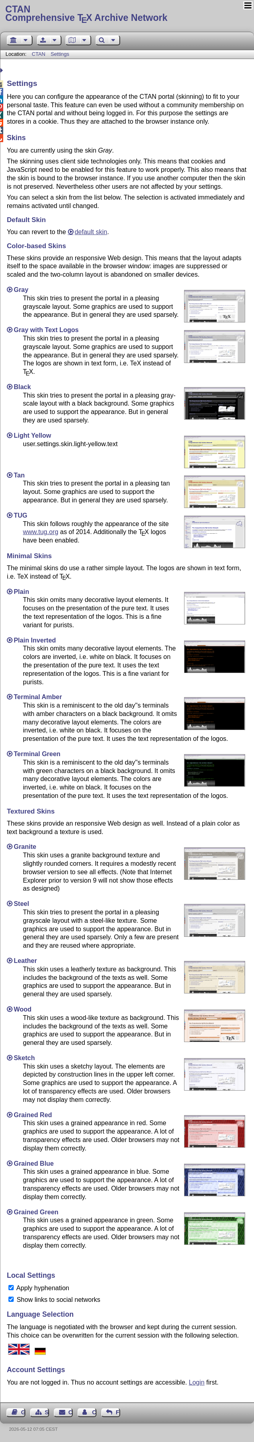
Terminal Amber (38, 696)
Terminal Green (37, 754)
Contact (70, 1412)
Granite (25, 846)
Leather (25, 960)
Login (197, 1382)
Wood (22, 1009)
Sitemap (47, 1412)
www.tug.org (40, 531)
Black (22, 386)
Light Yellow (32, 435)
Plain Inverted (35, 640)
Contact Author (94, 1412)
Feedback (118, 1412)
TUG (20, 515)
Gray (21, 289)
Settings (60, 54)
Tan (19, 475)
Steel (21, 903)
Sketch (24, 1057)
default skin (91, 231)
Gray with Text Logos (46, 329)
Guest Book (23, 1412)
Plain (21, 591)
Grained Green (36, 1212)
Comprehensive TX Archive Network (126, 14)
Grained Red (33, 1115)
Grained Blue (34, 1163)
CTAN (38, 54)
